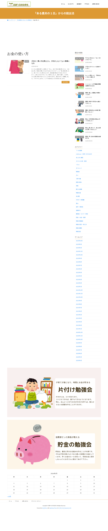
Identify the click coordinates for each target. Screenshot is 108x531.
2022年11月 (79, 251)
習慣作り (78, 210)
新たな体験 (79, 189)
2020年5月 (79, 357)
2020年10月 (79, 339)
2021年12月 (79, 290)
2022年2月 (79, 283)
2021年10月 (79, 297)
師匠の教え (79, 182)
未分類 (78, 196)
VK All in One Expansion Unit (64, 508)
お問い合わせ (25, 501)
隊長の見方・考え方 (81, 224)
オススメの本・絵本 (81, 161)
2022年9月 (79, 258)
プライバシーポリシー (36, 501)
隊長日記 (78, 231)
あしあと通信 (79, 157)
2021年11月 (79, 293)
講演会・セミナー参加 (82, 214)
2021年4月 (79, 318)
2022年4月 (79, 276)
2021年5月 (79, 314)
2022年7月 (79, 265)
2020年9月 (79, 343)
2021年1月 (79, 329)
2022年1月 (79, 286)
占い (77, 175)
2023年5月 (79, 247)
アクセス (17, 501)
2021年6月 (79, 311)
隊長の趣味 (79, 228)
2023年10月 (79, 240)
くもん (78, 164)
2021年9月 (79, 300)
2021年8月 (79, 304)
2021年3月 (79, 321)
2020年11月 (79, 336)
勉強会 (78, 171)
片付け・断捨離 (80, 200)
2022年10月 (79, 255)
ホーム (10, 501)
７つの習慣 (79, 150)
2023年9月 (79, 244)
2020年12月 (79, 332)
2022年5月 (79, 272)
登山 (77, 203)
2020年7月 (79, 350)
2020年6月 (79, 353)
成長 (77, 185)
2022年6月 (79, 269)
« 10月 (9, 496)
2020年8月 (79, 346)
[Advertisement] (54, 34)
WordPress (44, 508)
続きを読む (65, 82)
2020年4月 (79, 360)
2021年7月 (79, 307)
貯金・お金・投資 (80, 217)
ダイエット (79, 168)
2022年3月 (79, 279)
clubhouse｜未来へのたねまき (84, 154)
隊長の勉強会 (79, 221)
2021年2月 (79, 325)
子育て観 (78, 178)
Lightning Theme (53, 508)
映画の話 (78, 192)
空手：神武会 (79, 207)
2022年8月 (79, 262)
